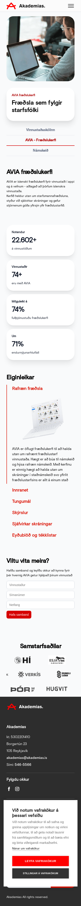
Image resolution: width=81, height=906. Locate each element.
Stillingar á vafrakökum (40, 873)
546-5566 (23, 765)
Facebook (9, 788)
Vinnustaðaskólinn (40, 130)
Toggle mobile (71, 6)
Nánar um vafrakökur (26, 849)
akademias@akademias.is (26, 758)
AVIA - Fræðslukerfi (40, 140)
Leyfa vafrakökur (40, 861)
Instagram (17, 788)
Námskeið (40, 150)
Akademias (25, 5)
